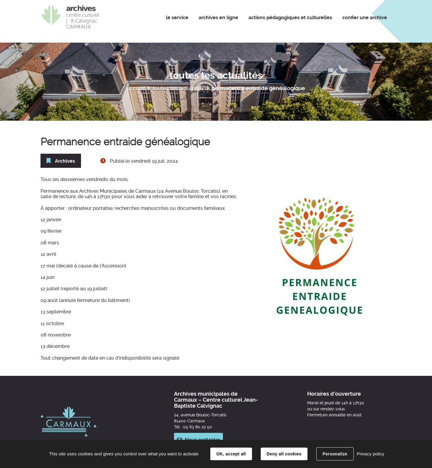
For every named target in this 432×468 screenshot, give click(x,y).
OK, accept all (231, 453)
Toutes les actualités (178, 88)
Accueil (136, 88)
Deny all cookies (284, 453)
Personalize (334, 453)
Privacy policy (370, 453)
